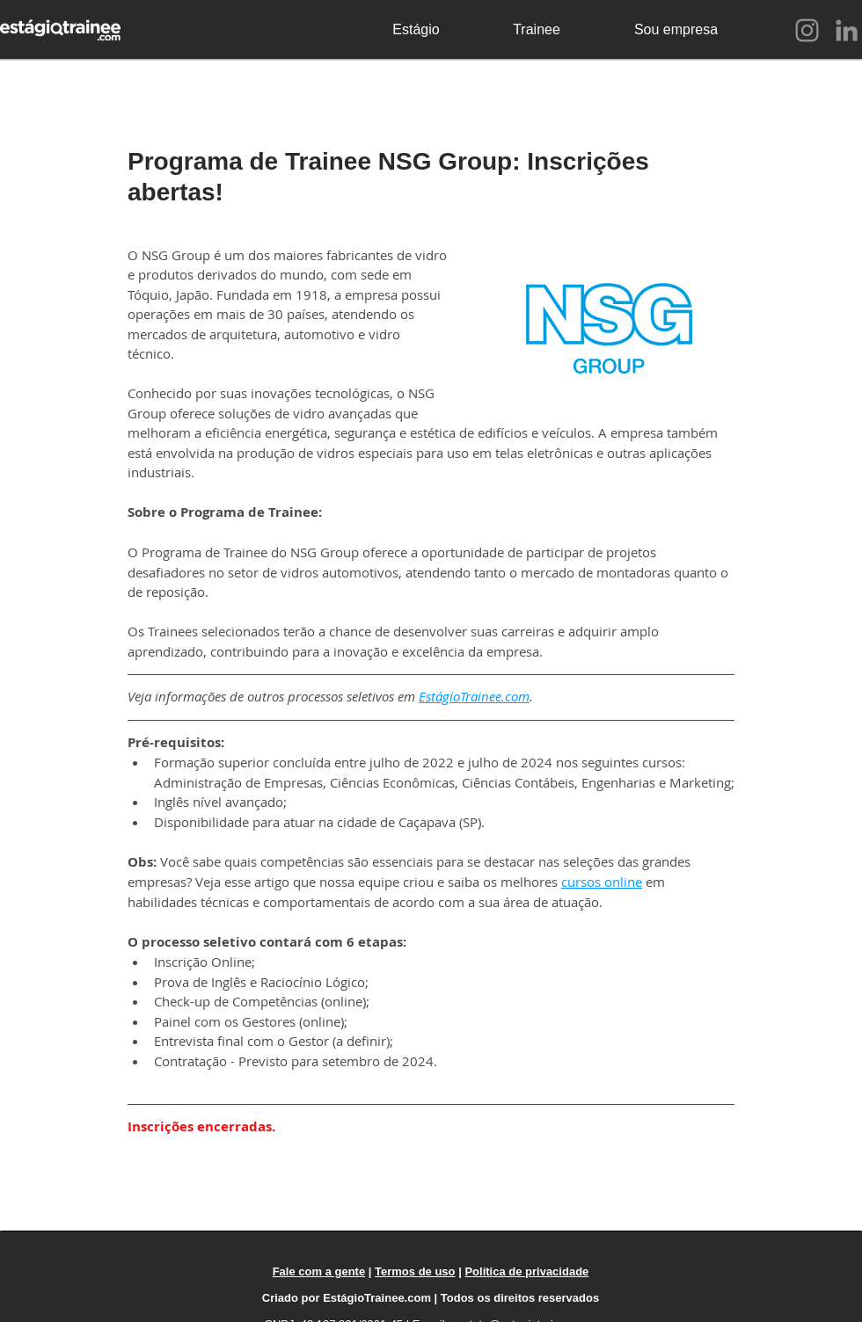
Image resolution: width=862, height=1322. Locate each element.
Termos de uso (415, 1271)
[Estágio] (416, 29)
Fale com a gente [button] (319, 1271)
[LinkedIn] (846, 30)
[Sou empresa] (676, 29)
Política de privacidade (526, 1271)
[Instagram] (807, 30)
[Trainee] (536, 29)
